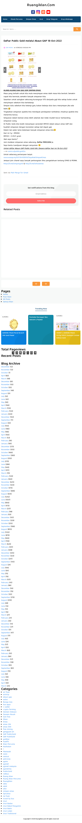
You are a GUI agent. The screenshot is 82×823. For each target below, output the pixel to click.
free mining (8, 729)
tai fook (6, 796)
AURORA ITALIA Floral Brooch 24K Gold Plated (13, 334)
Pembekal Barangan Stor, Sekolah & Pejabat (38, 319)
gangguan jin (8, 732)
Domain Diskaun (10, 712)
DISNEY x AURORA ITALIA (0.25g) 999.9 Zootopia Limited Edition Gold (67, 336)
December (5, 367)
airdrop (6, 695)
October (4, 373)
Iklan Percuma (9, 744)
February (5, 411)
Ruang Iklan (8, 777)
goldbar (6, 739)
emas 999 (7, 727)
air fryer (6, 692)
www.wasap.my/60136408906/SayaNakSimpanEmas (25, 158)
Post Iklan (7, 297)
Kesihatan (7, 747)
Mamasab (7, 752)
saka (5, 784)
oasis (5, 754)
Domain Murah (9, 715)
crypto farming (9, 710)
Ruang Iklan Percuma (12, 779)
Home (5, 19)
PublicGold (7, 772)
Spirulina (6, 794)
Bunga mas (7, 702)
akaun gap (7, 697)
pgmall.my (7, 769)
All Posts (6, 299)
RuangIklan (7, 781)
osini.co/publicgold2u (16, 152)
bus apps (7, 705)
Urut (5, 801)
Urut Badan (8, 804)
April (3, 376)
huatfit (6, 742)
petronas (6, 759)
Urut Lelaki (7, 811)
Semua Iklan (8, 302)
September (5, 391)
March (3, 379)
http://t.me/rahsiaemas (34, 164)
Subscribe (41, 201)
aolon (5, 700)
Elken (5, 719)
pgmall (6, 764)
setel (5, 786)
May (3, 402)
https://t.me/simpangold (13, 164)
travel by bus (8, 799)
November (5, 370)
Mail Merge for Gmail (19, 173)
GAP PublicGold (9, 734)
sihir (5, 789)
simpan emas (8, 791)
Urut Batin (7, 809)
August (4, 394)
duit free (6, 717)
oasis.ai (6, 757)
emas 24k (7, 724)
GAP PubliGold (9, 737)
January (4, 414)
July (2, 397)
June (3, 399)
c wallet (6, 707)
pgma (5, 762)
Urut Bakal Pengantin (12, 806)
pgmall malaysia (9, 767)
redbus (6, 774)
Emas (5, 722)
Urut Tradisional (9, 814)
